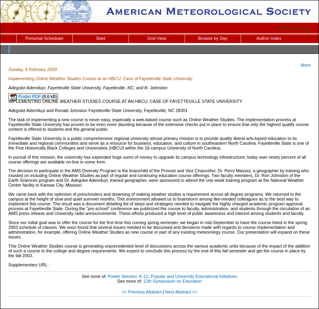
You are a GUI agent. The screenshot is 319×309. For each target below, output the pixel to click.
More (306, 65)
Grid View (156, 38)
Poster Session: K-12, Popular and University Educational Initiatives (172, 276)
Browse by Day (213, 38)
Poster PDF (30, 96)
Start (100, 38)
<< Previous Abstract (141, 291)
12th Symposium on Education (172, 281)
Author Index (269, 38)
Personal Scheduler (44, 38)
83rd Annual (293, 28)
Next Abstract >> (181, 291)
